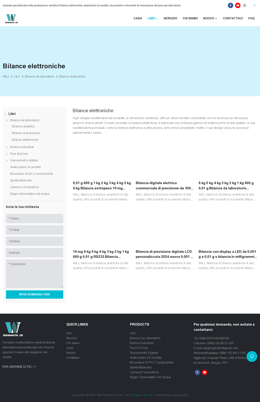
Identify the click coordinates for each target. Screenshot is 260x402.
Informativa (163, 395)
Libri (17, 76)
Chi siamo (73, 343)
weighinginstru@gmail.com (221, 348)
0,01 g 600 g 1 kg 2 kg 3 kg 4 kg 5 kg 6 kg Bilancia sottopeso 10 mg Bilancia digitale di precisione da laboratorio (102, 186)
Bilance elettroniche (72, 76)
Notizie (71, 353)
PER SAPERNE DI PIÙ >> (19, 367)
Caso (69, 348)
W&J (6, 76)
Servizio (71, 338)
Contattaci (73, 358)
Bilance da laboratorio (39, 76)
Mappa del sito (143, 395)
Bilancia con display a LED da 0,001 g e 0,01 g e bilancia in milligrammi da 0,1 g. (227, 254)
